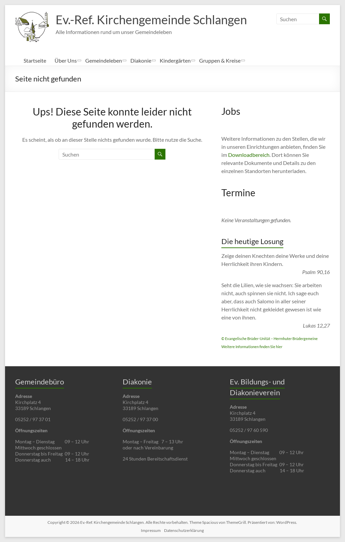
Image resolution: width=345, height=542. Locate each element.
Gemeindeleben (103, 60)
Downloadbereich (249, 154)
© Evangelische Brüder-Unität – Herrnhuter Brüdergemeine (269, 338)
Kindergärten (175, 60)
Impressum (151, 530)
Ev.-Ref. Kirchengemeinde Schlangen (151, 19)
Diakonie (140, 60)
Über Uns (66, 60)
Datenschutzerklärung (184, 530)
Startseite (35, 60)
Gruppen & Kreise (220, 60)
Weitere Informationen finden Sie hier (251, 346)
